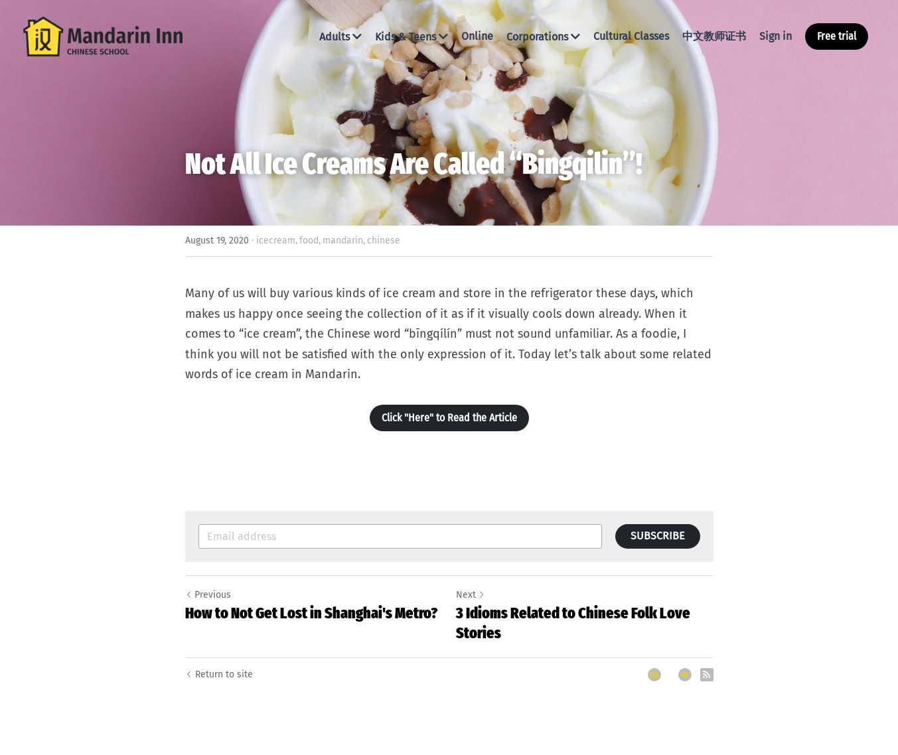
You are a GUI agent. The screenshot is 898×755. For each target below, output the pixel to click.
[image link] (103, 35)
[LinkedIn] (654, 674)
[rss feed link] (706, 674)
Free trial (836, 36)
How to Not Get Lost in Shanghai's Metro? (311, 613)
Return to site (219, 674)
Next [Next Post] (470, 594)
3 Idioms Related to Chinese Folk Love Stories (573, 623)
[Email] (685, 674)
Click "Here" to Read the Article (449, 417)
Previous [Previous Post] (208, 594)
